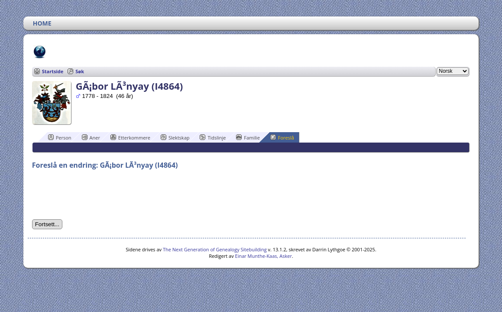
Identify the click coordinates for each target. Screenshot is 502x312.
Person (59, 137)
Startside (53, 71)
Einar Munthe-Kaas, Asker (263, 256)
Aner (91, 137)
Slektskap (175, 137)
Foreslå (282, 137)
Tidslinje (213, 137)
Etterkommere (130, 137)
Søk (79, 71)
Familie (247, 137)
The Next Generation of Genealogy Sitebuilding (215, 249)
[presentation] (98, 194)
